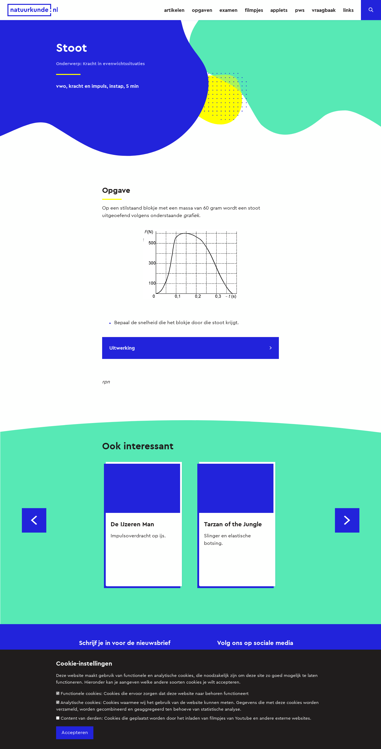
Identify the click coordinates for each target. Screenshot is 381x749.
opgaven (202, 10)
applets (279, 10)
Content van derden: (183, 718)
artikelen (174, 10)
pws (300, 10)
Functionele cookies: (152, 693)
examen (228, 10)
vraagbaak (324, 10)
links (348, 10)
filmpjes (254, 10)
